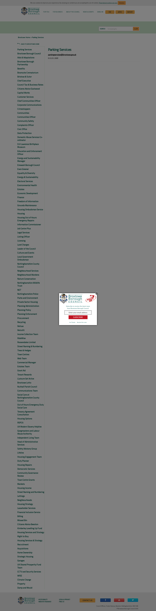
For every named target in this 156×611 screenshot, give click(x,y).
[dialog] (78, 309)
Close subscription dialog (96, 293)
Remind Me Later (82, 322)
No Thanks (72, 322)
